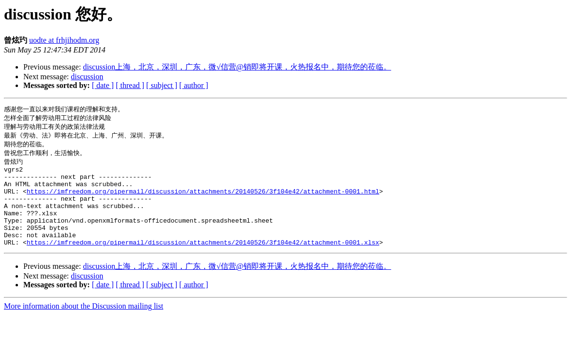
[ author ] (193, 85)
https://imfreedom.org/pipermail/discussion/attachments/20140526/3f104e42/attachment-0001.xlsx (203, 261)
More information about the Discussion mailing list (83, 325)
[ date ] (103, 85)
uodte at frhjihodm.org (64, 40)
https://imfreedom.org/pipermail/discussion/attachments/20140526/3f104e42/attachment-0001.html (203, 200)
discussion (87, 76)
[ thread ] (130, 85)
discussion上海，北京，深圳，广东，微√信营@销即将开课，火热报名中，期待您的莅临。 (237, 67)
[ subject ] (161, 85)
